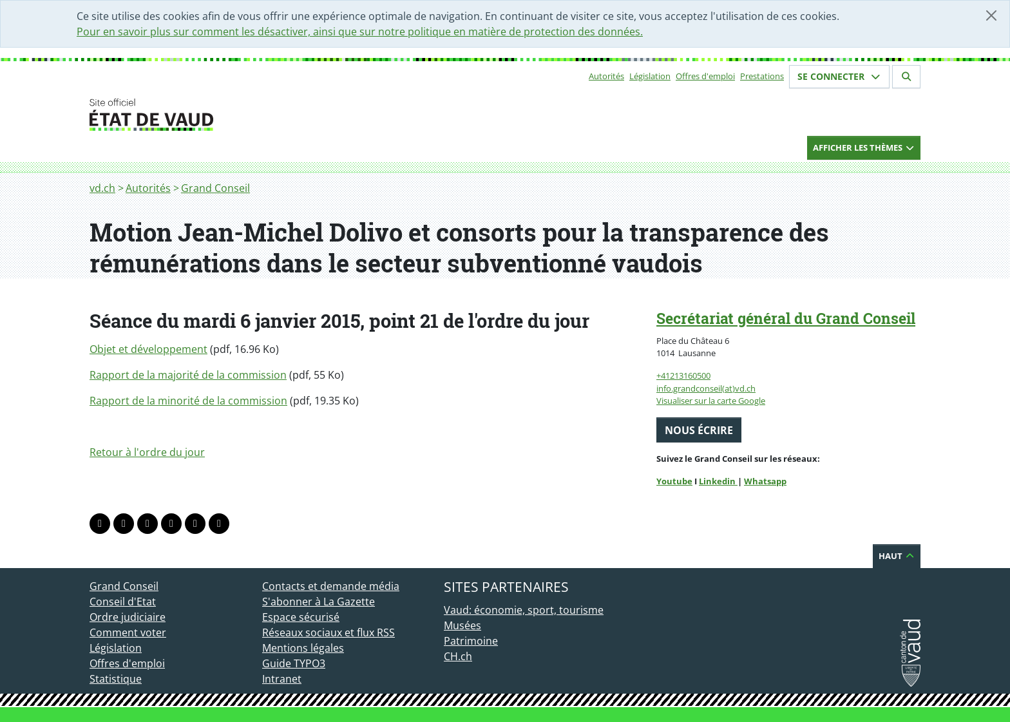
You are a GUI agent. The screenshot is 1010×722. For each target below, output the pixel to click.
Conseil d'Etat (123, 601)
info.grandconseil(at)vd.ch (706, 388)
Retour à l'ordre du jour (147, 452)
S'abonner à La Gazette (318, 601)
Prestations (762, 76)
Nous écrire (699, 430)
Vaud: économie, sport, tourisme (524, 610)
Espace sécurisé (300, 617)
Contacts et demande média (330, 586)
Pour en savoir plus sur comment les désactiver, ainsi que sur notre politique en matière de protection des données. (360, 31)
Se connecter (839, 76)
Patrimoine (471, 641)
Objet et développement (148, 349)
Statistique (116, 679)
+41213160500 (683, 375)
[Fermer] (991, 15)
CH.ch (458, 656)
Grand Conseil (215, 188)
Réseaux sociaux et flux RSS (328, 632)
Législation (650, 76)
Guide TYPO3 (293, 663)
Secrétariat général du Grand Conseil (785, 318)
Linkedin (718, 481)
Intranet (281, 679)
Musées (462, 625)
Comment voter (128, 632)
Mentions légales (303, 648)
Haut (897, 556)
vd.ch (102, 188)
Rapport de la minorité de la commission (188, 401)
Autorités (606, 76)
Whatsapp (765, 481)
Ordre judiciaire (128, 617)
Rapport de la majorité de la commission (188, 375)
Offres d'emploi (705, 76)
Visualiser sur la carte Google (710, 400)
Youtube (674, 481)
